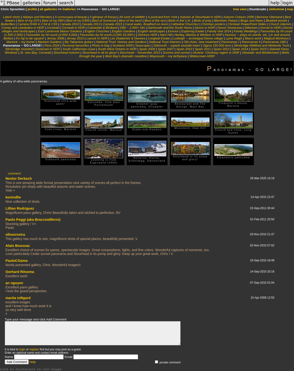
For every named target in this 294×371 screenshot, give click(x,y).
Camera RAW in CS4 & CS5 (37, 24)
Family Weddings (246, 31)
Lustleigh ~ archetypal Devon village (197, 38)
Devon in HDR (205, 27)
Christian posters (213, 24)
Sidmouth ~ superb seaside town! (177, 45)
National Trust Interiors (165, 42)
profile (32, 9)
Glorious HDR (147, 35)
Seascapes (143, 45)
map (290, 9)
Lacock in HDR (96, 38)
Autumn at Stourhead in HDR (200, 17)
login (22, 349)
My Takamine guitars (79, 42)
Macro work (253, 38)
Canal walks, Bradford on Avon (146, 24)
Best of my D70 (28, 20)
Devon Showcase (229, 27)
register (34, 349)
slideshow (276, 9)
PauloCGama (16, 260)
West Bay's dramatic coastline (126, 56)
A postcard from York (162, 17)
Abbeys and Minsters (37, 17)
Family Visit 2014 (219, 31)
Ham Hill (166, 35)
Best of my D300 (78, 20)
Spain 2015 (258, 49)
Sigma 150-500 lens (217, 45)
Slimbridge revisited (19, 49)
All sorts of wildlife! (132, 17)
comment (14, 173)
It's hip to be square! (30, 38)
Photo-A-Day (101, 45)
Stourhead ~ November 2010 (140, 52)
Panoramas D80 (274, 42)
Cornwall (53, 27)
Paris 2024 (52, 45)
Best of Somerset (104, 20)
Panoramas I (230, 42)
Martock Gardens (50, 42)
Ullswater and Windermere (260, 52)
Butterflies (8, 24)
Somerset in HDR (47, 49)
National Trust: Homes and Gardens (121, 42)
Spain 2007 (166, 49)
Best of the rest (155, 20)
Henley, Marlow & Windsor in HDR (198, 35)
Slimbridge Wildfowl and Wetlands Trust (261, 45)
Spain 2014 (240, 49)
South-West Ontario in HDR (117, 49)
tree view (240, 9)
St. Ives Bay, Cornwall (35, 52)
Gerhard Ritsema (19, 272)
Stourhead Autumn (66, 52)
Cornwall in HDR (73, 27)
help (33, 362)
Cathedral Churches (184, 24)
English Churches (97, 31)
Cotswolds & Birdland (102, 27)
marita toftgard (18, 298)
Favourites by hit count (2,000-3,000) (51, 35)
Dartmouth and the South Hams (170, 27)
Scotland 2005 (122, 45)
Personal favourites (75, 45)
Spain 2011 (203, 49)
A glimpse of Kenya (103, 17)
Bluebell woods (276, 20)
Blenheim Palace (226, 20)
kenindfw (13, 197)
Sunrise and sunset (176, 52)
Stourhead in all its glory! (99, 52)
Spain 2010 (184, 49)
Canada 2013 (90, 24)
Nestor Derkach (18, 178)
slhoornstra (15, 234)
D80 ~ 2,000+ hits (132, 27)
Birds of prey (202, 20)
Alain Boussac (17, 246)
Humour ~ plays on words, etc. (246, 35)
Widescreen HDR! (202, 56)
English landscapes (151, 31)
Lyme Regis (234, 38)
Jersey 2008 (55, 38)
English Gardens (123, 31)
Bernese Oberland (269, 17)
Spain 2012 (221, 49)
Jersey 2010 (75, 38)
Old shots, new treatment (201, 42)
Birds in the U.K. (179, 20)
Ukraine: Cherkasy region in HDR (215, 52)
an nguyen (14, 283)
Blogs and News (251, 20)
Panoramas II (251, 42)
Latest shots (11, 17)
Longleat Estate (159, 38)
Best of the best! (130, 20)
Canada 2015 (112, 24)
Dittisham (251, 27)
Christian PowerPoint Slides (247, 24)
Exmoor (173, 31)
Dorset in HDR (270, 27)
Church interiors (280, 24)
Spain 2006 (147, 49)
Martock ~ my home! (20, 42)
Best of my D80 (53, 20)
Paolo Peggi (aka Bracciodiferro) (33, 219)
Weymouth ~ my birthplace (168, 56)
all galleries (48, 9)
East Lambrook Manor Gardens (60, 31)
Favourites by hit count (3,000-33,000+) (107, 35)
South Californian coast (78, 49)
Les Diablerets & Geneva (127, 38)
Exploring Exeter (193, 31)
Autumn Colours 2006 (238, 17)
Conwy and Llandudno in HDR (22, 27)
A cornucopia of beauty (71, 17)
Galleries (69, 9)
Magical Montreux (276, 38)
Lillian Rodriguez (19, 208)
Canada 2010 (69, 24)
